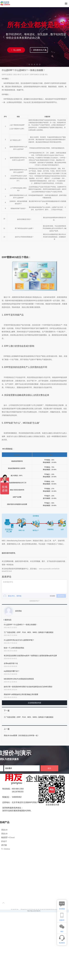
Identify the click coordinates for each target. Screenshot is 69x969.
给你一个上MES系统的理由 (14, 648)
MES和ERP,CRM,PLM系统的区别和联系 (19, 679)
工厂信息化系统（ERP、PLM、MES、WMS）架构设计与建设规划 (28, 632)
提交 (49, 768)
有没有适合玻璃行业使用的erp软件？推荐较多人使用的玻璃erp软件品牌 (30, 656)
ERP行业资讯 (7, 74)
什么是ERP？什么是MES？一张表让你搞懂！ (20, 625)
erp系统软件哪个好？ (12, 671)
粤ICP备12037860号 (33, 911)
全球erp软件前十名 (11, 663)
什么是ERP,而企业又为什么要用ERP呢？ (19, 640)
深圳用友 (18, 611)
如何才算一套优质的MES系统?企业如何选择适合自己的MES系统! (28, 687)
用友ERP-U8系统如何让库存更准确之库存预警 (21, 694)
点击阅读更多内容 (34, 703)
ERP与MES (34, 74)
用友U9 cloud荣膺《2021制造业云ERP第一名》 (21, 735)
